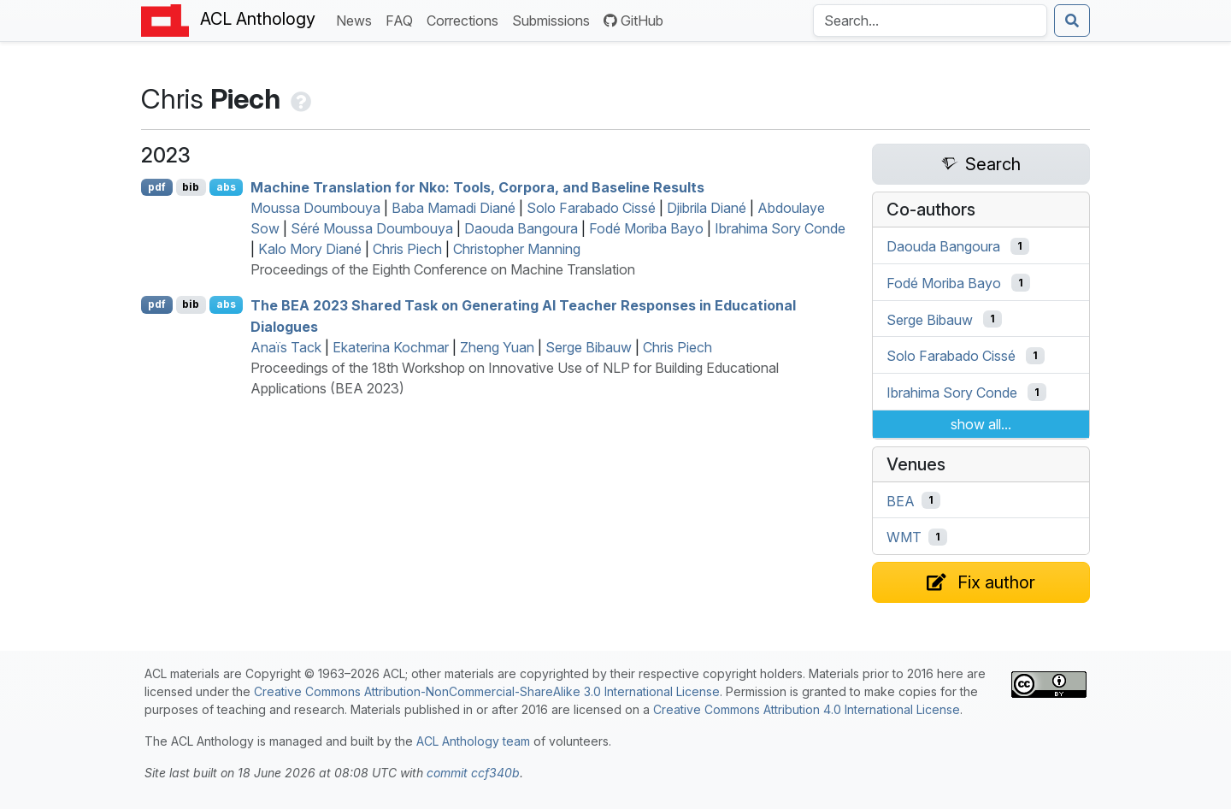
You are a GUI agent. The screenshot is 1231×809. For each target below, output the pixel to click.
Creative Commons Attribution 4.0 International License (806, 709)
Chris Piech (407, 248)
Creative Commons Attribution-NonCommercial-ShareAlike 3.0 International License (487, 691)
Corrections (466, 19)
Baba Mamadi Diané (453, 207)
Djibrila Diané (706, 207)
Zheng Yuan (497, 347)
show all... (981, 424)
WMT (904, 537)
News (357, 19)
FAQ (403, 19)
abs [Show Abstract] (226, 186)
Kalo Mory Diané (310, 248)
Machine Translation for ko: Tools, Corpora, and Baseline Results (477, 187)
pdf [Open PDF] (157, 186)
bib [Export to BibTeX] (190, 186)
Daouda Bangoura (521, 228)
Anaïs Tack (285, 347)
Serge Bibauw (588, 347)
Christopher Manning (516, 248)
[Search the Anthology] (930, 20)
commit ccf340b (473, 772)
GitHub (633, 20)
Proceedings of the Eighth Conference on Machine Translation (442, 269)
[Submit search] (1072, 20)
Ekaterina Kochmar (391, 347)
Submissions (554, 19)
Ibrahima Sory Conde (780, 228)
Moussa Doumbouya (315, 207)
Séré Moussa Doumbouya (372, 228)
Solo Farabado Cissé (591, 207)
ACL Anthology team (473, 741)
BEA (900, 500)
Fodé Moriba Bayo (646, 228)
